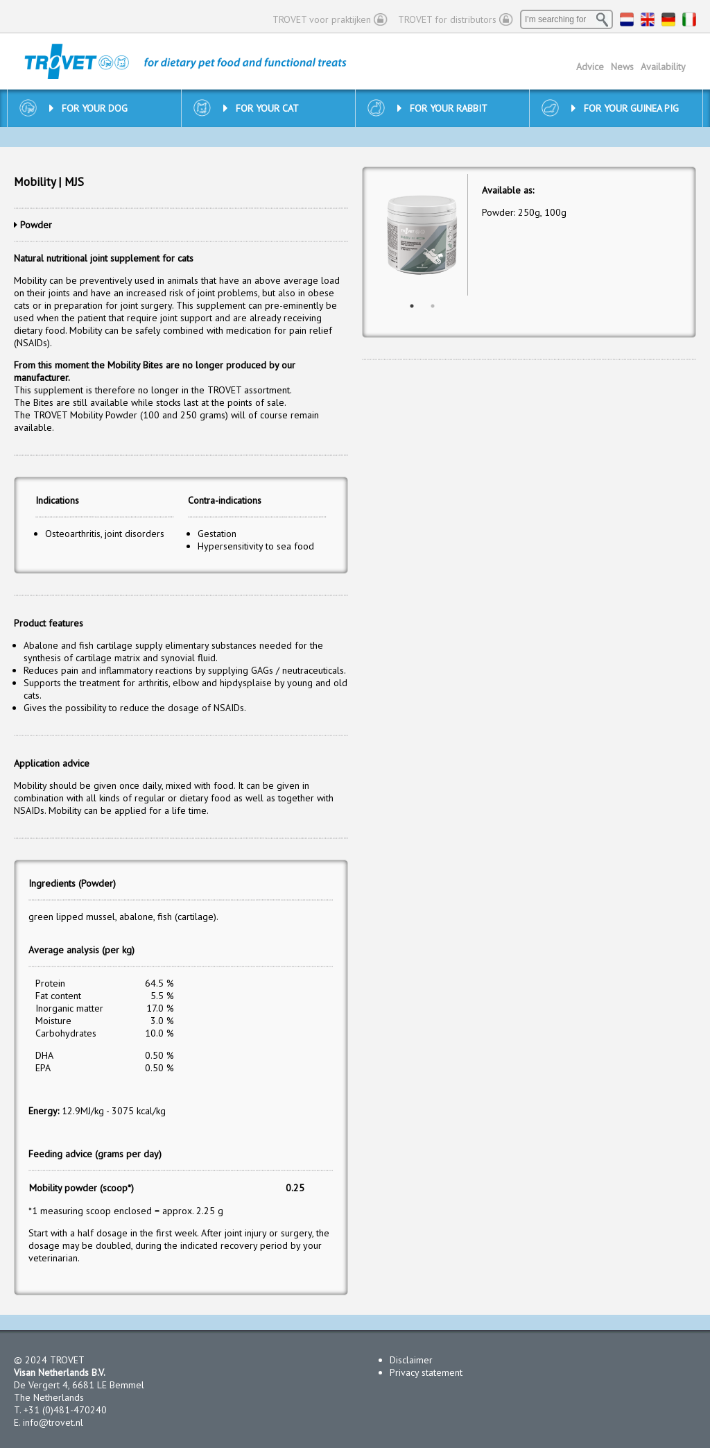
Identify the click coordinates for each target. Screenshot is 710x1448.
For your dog (88, 108)
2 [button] (433, 306)
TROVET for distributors (447, 19)
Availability (663, 66)
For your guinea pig (625, 108)
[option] (421, 235)
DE (668, 19)
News (622, 66)
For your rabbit (442, 108)
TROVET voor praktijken (321, 19)
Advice (590, 66)
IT (689, 19)
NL (627, 19)
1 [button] (412, 306)
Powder (36, 225)
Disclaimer (411, 1360)
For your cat (261, 108)
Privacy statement (426, 1372)
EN (648, 19)
